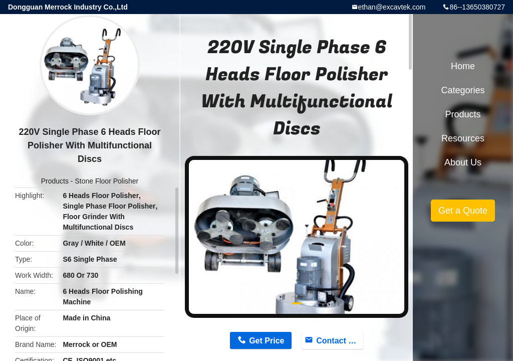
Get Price (266, 340)
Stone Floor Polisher (106, 181)
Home (463, 66)
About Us (462, 162)
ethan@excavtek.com (392, 7)
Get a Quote (462, 211)
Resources (462, 138)
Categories (462, 90)
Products (55, 181)
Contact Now (339, 340)
